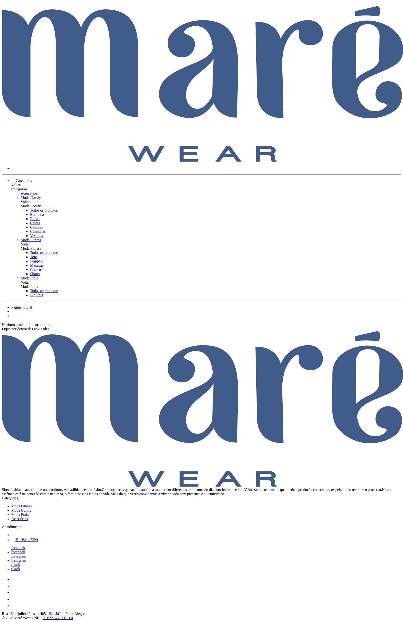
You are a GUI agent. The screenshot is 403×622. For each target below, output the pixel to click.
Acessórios (29, 193)
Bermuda (37, 215)
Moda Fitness (31, 240)
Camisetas (38, 231)
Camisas (36, 227)
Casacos (36, 270)
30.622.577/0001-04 (58, 618)
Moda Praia (29, 278)
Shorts (35, 274)
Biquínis (36, 295)
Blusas (35, 219)
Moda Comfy (31, 198)
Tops (33, 257)
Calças (35, 223)
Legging (36, 261)
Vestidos (36, 236)
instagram (18, 556)
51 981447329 (24, 540)
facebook (18, 548)
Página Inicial (21, 307)
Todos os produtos (44, 210)
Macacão (37, 265)
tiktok (15, 565)
